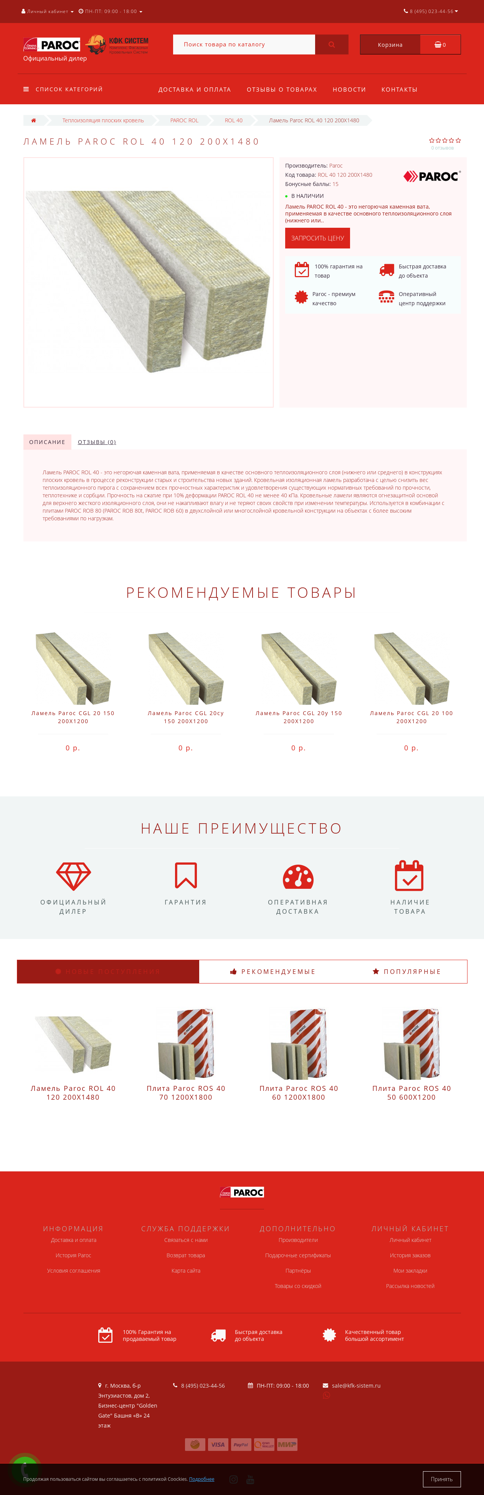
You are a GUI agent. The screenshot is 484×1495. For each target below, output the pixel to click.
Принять (442, 1479)
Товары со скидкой (298, 1285)
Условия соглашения (73, 1270)
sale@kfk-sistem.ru (356, 1385)
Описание (47, 442)
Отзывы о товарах (283, 89)
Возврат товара (186, 1255)
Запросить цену (317, 238)
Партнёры (298, 1270)
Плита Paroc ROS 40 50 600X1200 (411, 1093)
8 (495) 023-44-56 (203, 1385)
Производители (298, 1239)
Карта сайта (186, 1270)
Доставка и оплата (195, 89)
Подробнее (202, 1479)
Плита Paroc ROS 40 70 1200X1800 (186, 1093)
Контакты (403, 89)
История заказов (410, 1255)
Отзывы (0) (97, 442)
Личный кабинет (410, 1239)
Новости (351, 89)
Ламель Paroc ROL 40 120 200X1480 (73, 1093)
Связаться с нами (186, 1239)
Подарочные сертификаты (298, 1255)
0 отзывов (442, 148)
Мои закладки (410, 1270)
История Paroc (73, 1255)
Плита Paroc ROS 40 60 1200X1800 (299, 1093)
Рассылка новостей (410, 1285)
